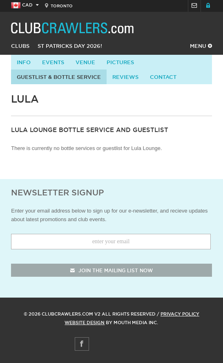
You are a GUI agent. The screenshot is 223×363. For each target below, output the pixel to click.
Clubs (20, 46)
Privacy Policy (180, 313)
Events (53, 62)
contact (163, 77)
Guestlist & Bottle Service (59, 77)
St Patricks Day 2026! (70, 46)
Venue (85, 62)
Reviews (125, 77)
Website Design (85, 322)
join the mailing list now (111, 270)
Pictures (120, 62)
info (24, 62)
